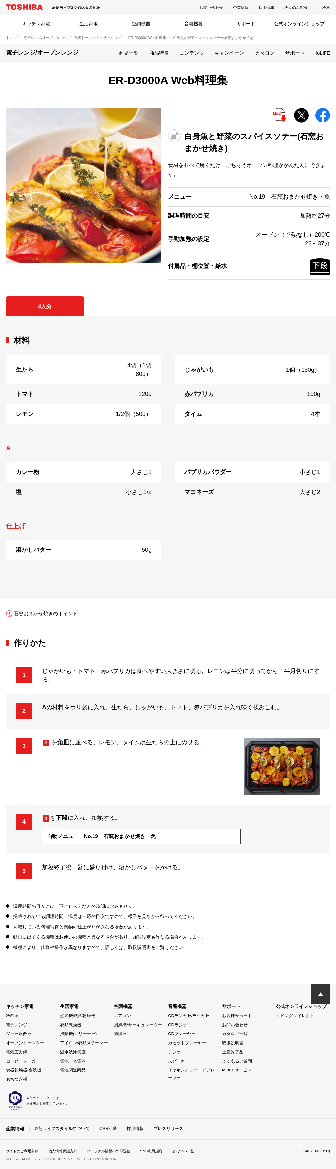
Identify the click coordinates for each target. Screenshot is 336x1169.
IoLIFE (323, 53)
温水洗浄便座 (73, 1052)
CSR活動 (108, 1128)
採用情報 (266, 7)
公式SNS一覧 (195, 1150)
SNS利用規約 (162, 1150)
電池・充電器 (73, 1061)
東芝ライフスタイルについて (62, 1128)
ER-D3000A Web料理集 (147, 38)
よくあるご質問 (237, 1061)
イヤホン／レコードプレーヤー (191, 1074)
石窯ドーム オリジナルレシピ (98, 38)
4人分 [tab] (45, 306)
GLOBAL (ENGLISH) (311, 1150)
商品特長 (159, 53)
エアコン (122, 1015)
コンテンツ (191, 53)
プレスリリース (168, 1128)
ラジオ (174, 1052)
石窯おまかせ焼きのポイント (48, 613)
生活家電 (88, 23)
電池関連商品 (73, 1070)
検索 (326, 7)
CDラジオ (177, 1024)
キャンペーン (229, 53)
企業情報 (241, 7)
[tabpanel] (168, 457)
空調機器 (141, 23)
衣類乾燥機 (70, 1024)
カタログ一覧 (235, 1033)
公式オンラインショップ (299, 23)
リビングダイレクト (295, 1015)
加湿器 (120, 1033)
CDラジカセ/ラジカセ (188, 1015)
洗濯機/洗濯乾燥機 (77, 1015)
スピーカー (178, 1061)
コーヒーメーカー (23, 1061)
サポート (246, 23)
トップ (11, 38)
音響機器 (193, 23)
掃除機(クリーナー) (78, 1033)
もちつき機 (16, 1079)
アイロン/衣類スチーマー (84, 1042)
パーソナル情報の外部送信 (116, 1150)
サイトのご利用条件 (23, 1150)
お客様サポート (237, 1015)
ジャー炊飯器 (19, 1033)
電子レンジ (16, 1024)
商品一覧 (128, 53)
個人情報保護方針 (67, 1150)
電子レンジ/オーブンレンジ (45, 38)
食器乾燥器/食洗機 (23, 1070)
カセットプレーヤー (187, 1042)
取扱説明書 (232, 1042)
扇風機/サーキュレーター (138, 1024)
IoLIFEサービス (237, 1070)
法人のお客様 (296, 7)
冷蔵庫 (12, 1015)
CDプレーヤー (182, 1033)
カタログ (265, 53)
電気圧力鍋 (16, 1052)
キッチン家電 (36, 23)
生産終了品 (232, 1052)
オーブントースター (25, 1042)
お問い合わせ (211, 7)
